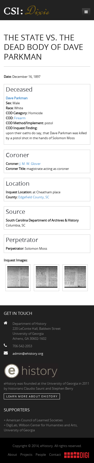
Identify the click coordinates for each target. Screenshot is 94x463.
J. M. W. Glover (30, 163)
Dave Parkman (17, 98)
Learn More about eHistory (31, 396)
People (41, 454)
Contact (55, 454)
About (12, 454)
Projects (26, 454)
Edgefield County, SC (33, 197)
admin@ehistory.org (28, 353)
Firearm (20, 118)
